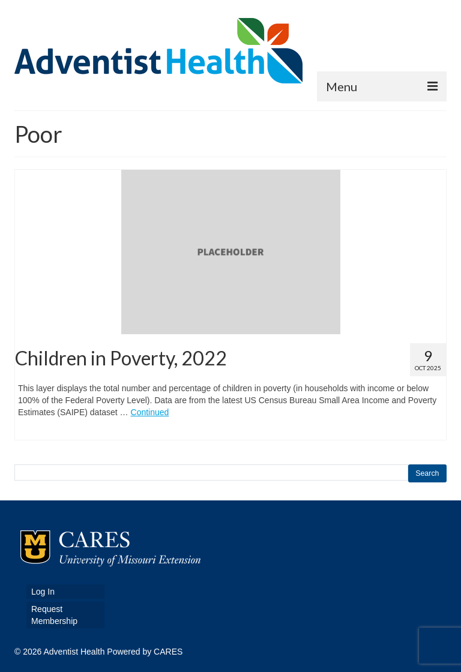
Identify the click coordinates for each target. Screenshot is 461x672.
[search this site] (211, 472)
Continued (150, 412)
